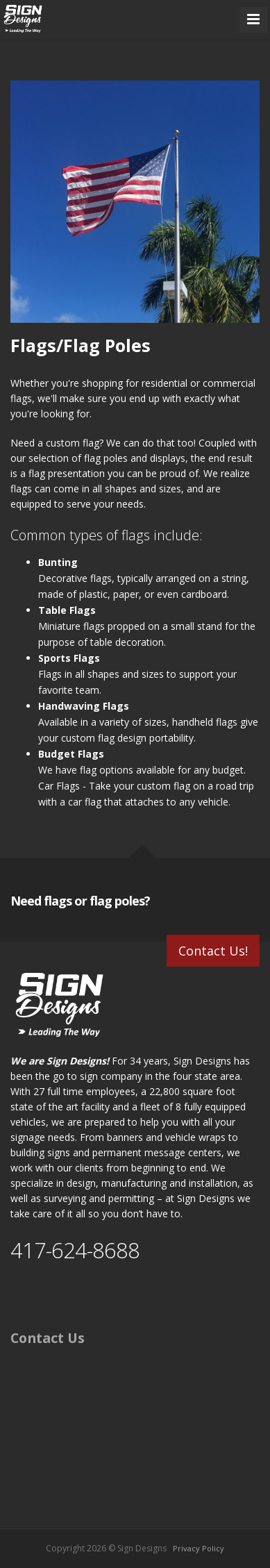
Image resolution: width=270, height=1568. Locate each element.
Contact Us (47, 1337)
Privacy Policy (198, 1548)
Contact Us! (213, 950)
